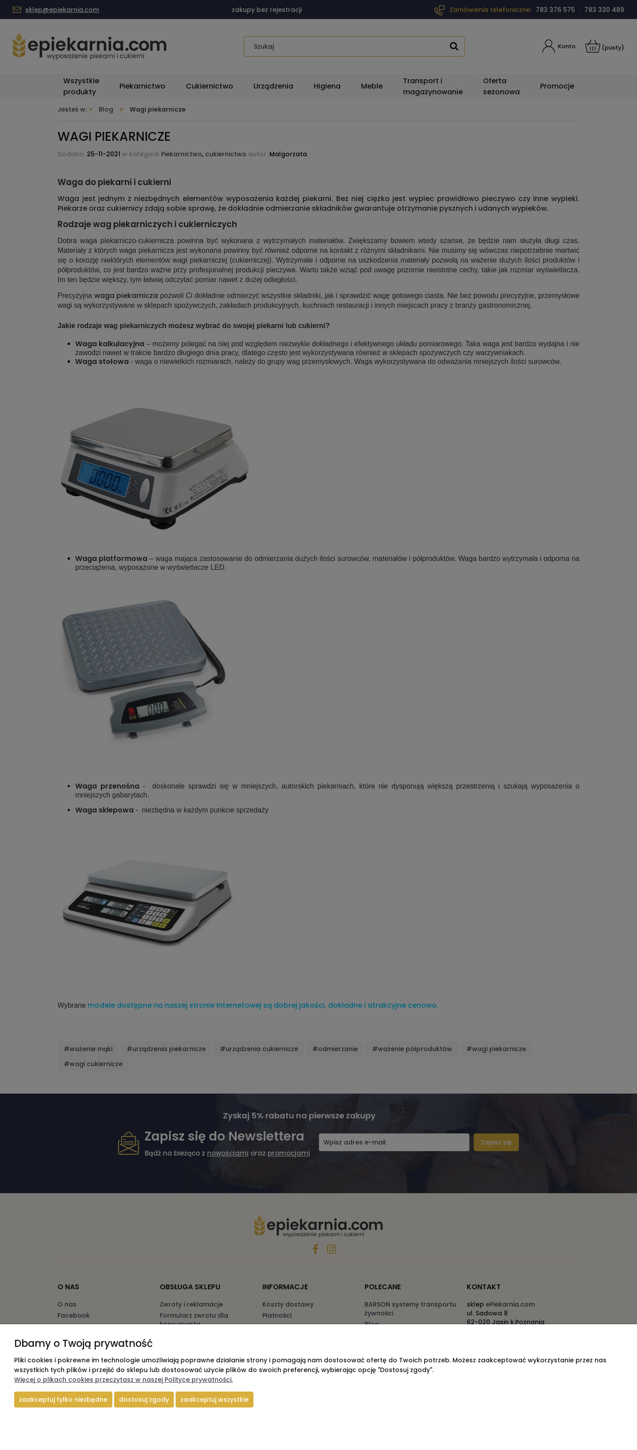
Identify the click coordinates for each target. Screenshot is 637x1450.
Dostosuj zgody (144, 1399)
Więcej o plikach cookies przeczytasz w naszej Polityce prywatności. (123, 1379)
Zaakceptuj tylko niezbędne (63, 1399)
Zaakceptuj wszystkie (214, 1399)
